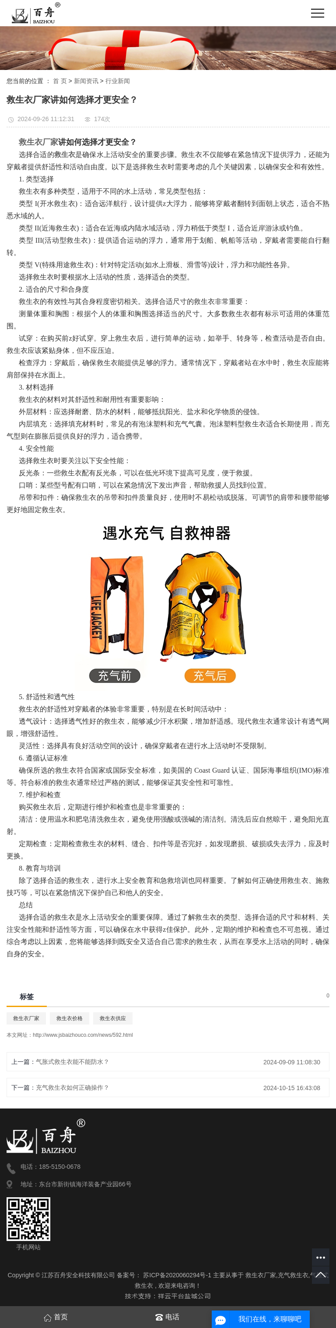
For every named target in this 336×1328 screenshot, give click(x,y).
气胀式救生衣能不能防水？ (72, 1061)
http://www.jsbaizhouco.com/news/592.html (83, 1035)
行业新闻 (117, 80)
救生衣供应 (113, 1018)
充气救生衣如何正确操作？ (72, 1087)
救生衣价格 (69, 1018)
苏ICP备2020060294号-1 (177, 1275)
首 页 (60, 80)
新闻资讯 (86, 80)
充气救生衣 (293, 1275)
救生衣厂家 (26, 1018)
